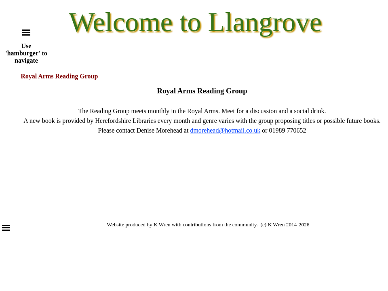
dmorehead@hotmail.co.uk (225, 130)
